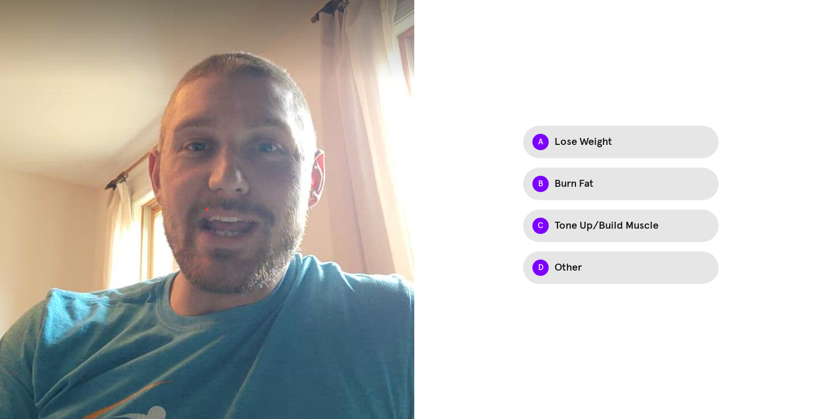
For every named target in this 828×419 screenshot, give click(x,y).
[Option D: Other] (621, 267)
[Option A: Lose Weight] (621, 142)
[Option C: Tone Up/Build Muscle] (621, 226)
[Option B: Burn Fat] (621, 184)
